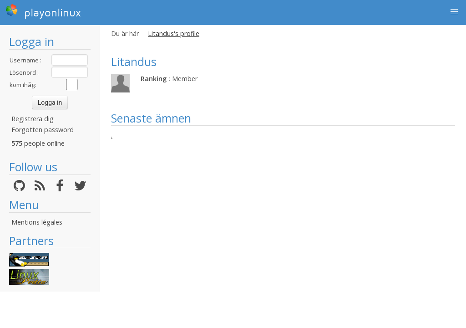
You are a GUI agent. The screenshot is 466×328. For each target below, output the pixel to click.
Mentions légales (36, 222)
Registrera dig (32, 118)
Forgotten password (42, 129)
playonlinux (43, 11)
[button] (454, 12)
